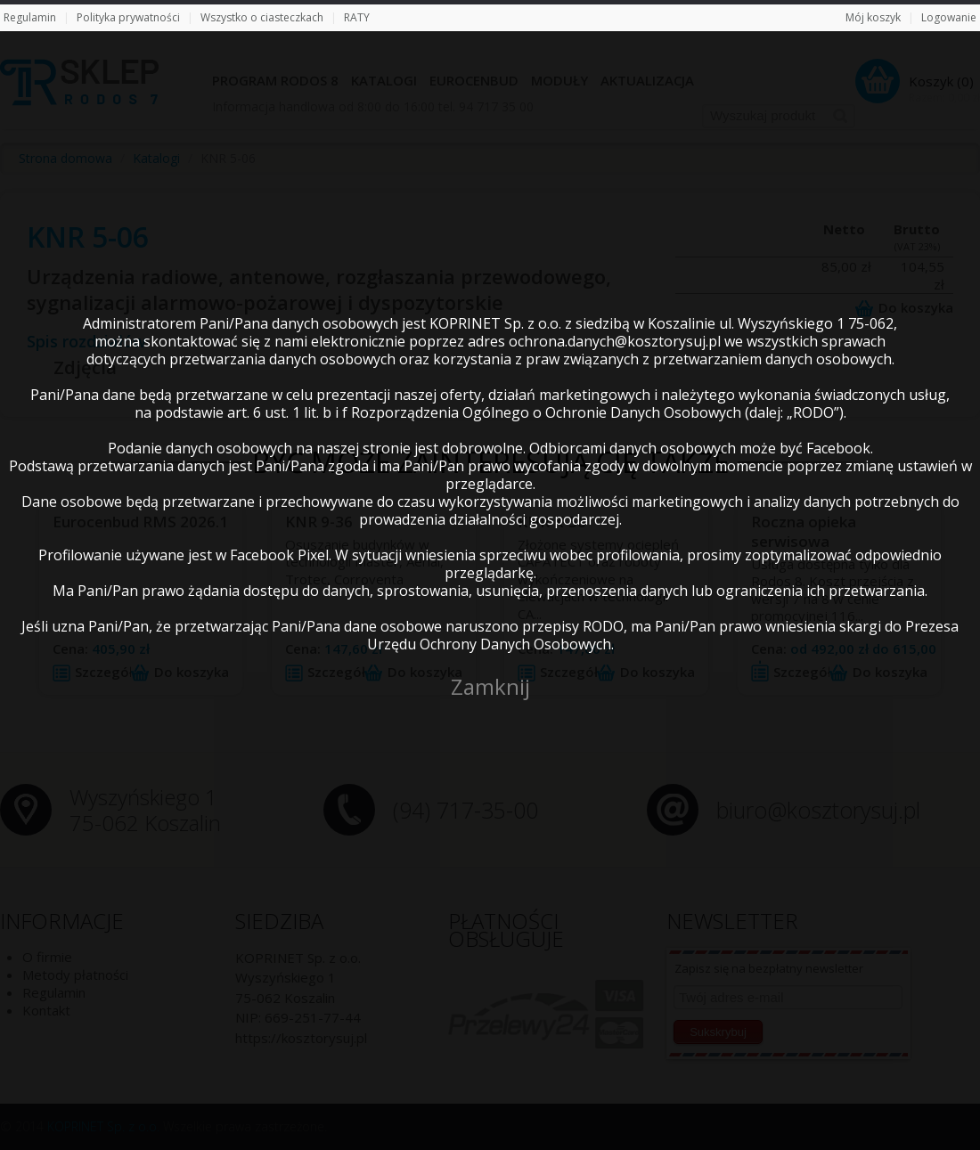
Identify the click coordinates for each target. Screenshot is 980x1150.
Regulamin (30, 17)
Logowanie (948, 17)
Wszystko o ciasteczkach (261, 17)
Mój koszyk (873, 17)
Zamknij (490, 686)
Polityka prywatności (128, 17)
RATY (357, 17)
